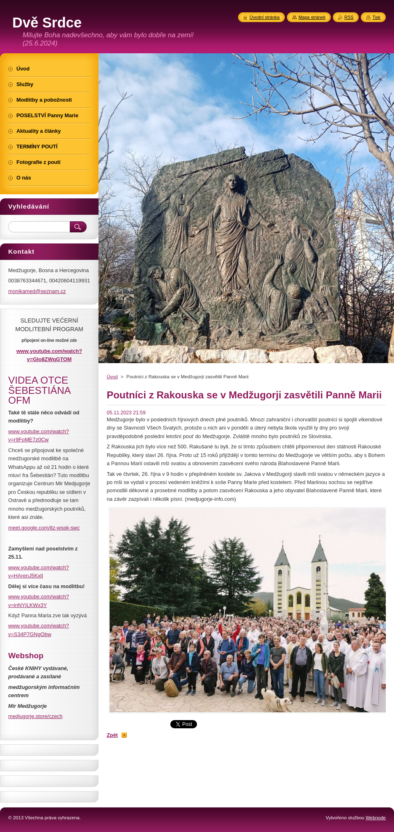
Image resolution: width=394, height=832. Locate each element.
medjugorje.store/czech (35, 716)
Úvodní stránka (264, 17)
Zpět (112, 735)
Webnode (376, 817)
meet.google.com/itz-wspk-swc (44, 528)
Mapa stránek (311, 17)
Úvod (112, 376)
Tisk (376, 17)
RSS (348, 17)
